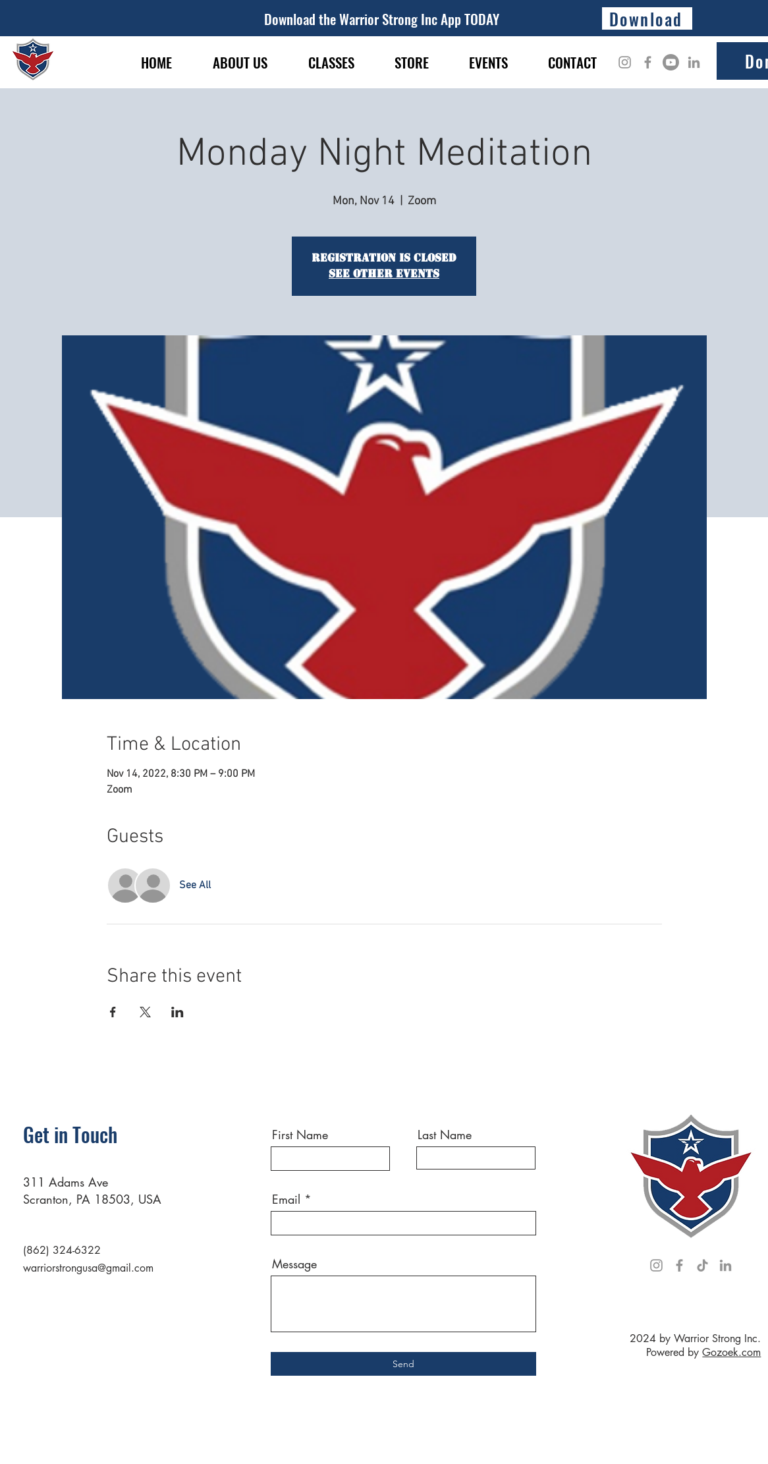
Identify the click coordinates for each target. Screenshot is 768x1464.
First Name (300, 1134)
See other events (384, 274)
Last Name (445, 1134)
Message (294, 1264)
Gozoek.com (731, 1352)
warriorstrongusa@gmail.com (88, 1268)
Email (286, 1199)
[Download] (647, 18)
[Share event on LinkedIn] (177, 1012)
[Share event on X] (145, 1012)
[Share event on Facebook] (113, 1012)
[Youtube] (671, 62)
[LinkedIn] (694, 62)
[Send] (403, 1364)
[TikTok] (702, 1265)
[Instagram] (625, 62)
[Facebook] (648, 62)
